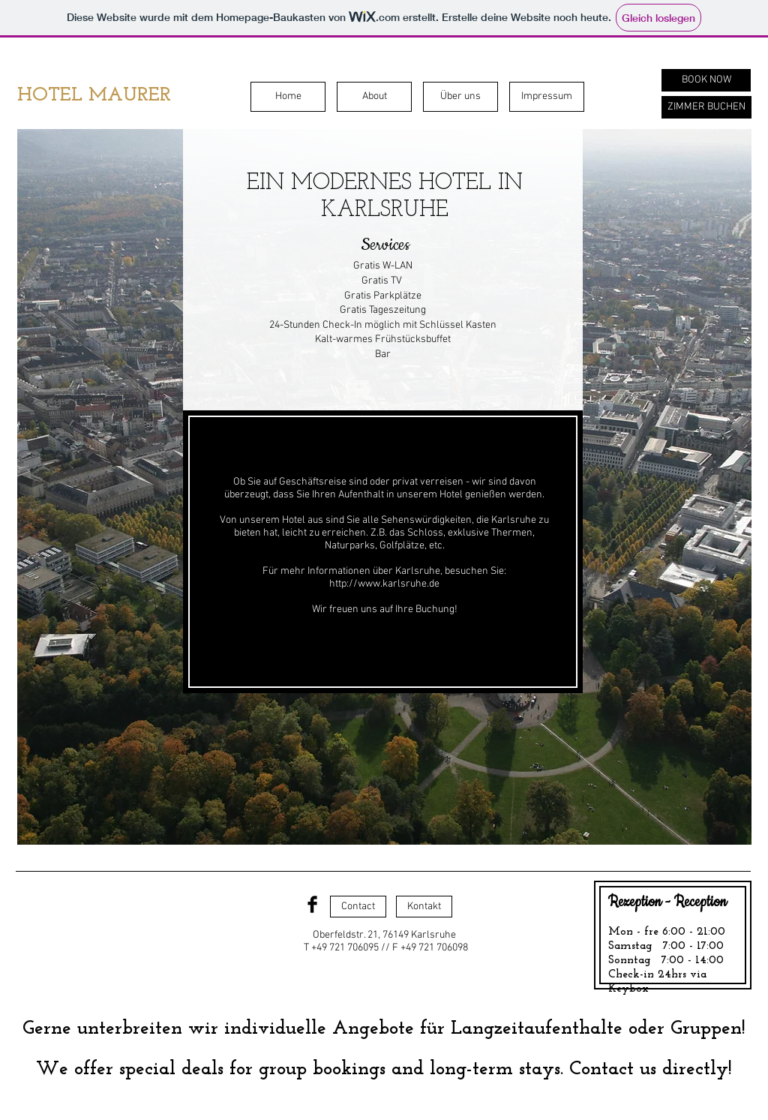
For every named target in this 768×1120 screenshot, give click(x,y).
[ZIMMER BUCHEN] (707, 107)
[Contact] (358, 906)
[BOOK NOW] (706, 80)
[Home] (288, 97)
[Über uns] (460, 97)
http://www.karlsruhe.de (384, 584)
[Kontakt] (424, 906)
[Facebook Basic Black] (312, 904)
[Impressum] (546, 97)
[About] (374, 97)
